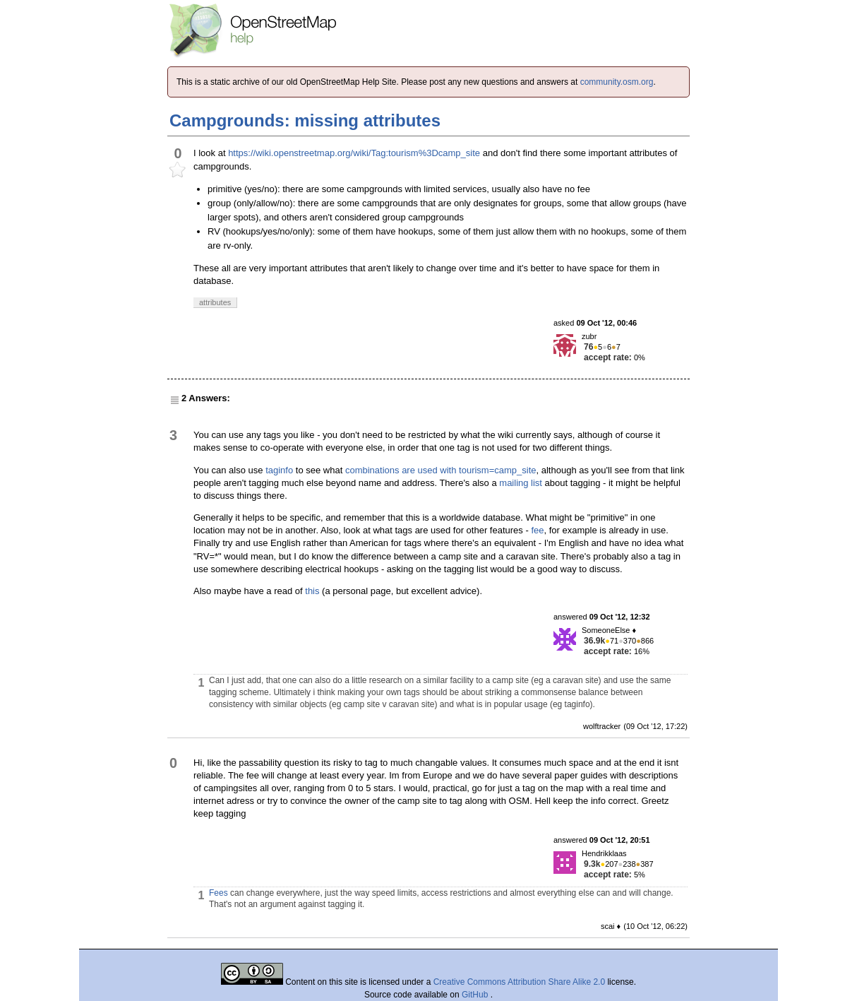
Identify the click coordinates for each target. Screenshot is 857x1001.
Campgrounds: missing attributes (305, 120)
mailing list (520, 483)
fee (537, 530)
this (312, 591)
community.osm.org (617, 82)
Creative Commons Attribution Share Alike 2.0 (519, 982)
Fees (218, 893)
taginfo (279, 470)
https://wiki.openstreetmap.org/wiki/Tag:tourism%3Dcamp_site (354, 153)
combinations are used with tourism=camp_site (441, 470)
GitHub (476, 995)
